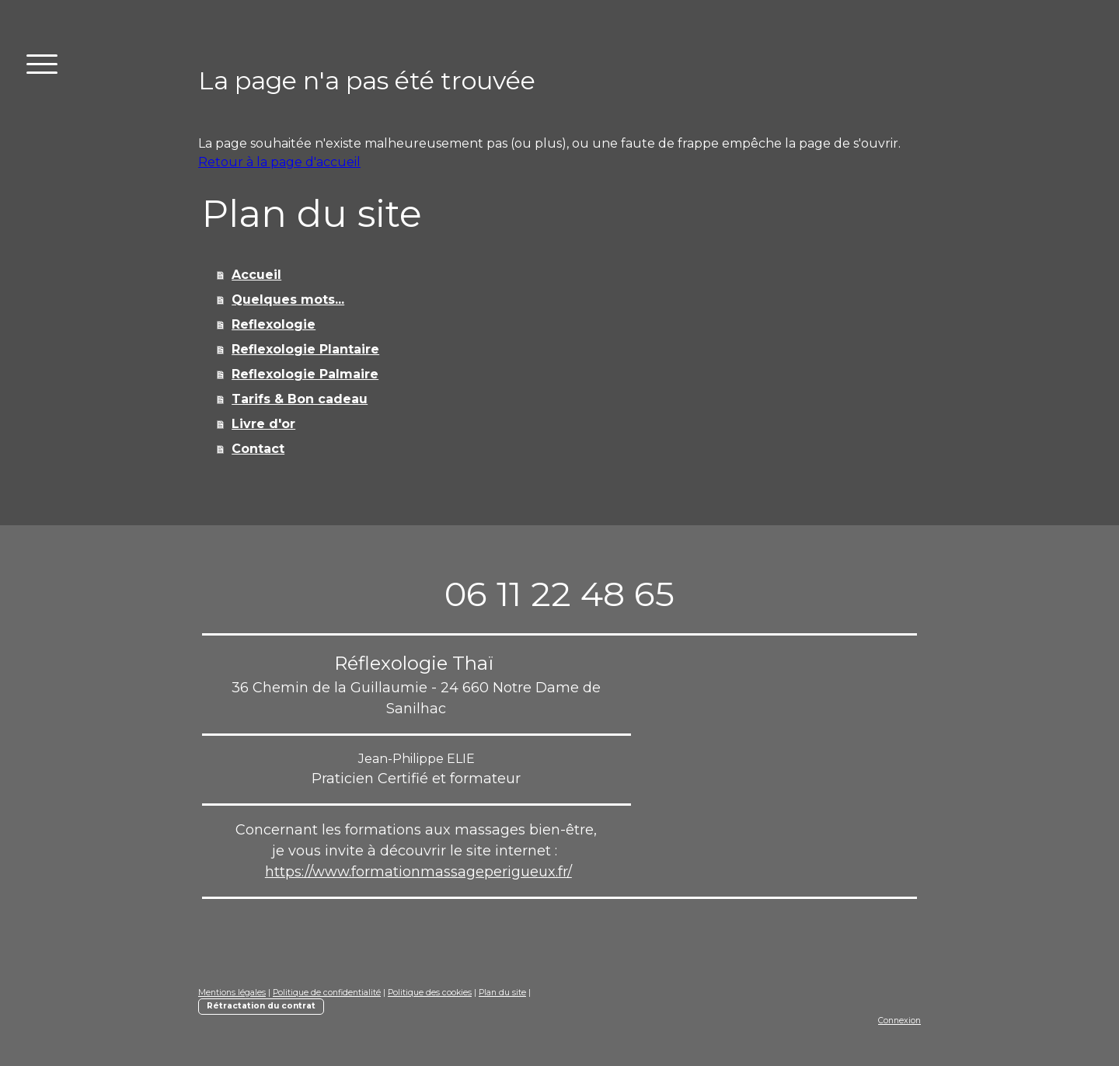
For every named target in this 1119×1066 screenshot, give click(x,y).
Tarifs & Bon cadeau (300, 399)
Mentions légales (232, 993)
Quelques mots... (288, 299)
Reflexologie (273, 324)
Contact (258, 448)
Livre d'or (263, 423)
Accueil (256, 274)
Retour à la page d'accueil (279, 162)
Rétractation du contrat (261, 1006)
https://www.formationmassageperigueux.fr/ (418, 871)
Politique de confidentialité (327, 993)
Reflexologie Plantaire (305, 349)
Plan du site (502, 993)
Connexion (899, 1020)
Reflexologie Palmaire (305, 374)
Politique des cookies (430, 993)
